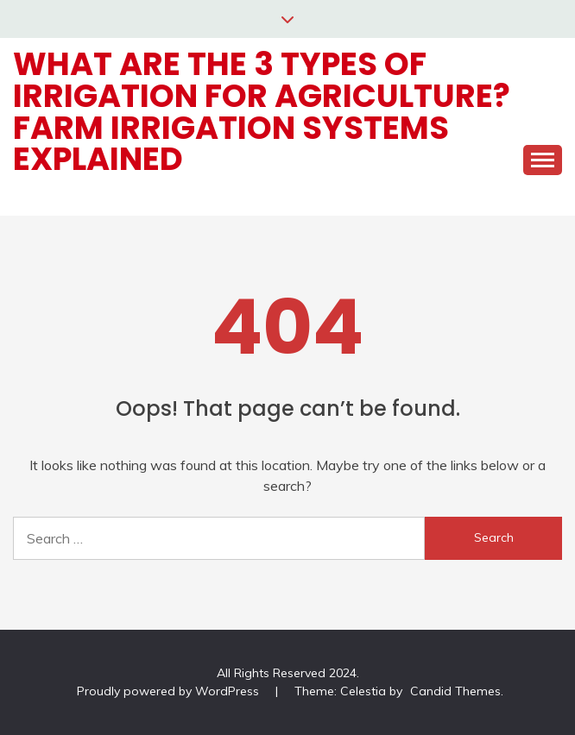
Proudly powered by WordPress (169, 691)
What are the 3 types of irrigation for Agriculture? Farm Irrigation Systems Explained (261, 111)
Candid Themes (455, 691)
